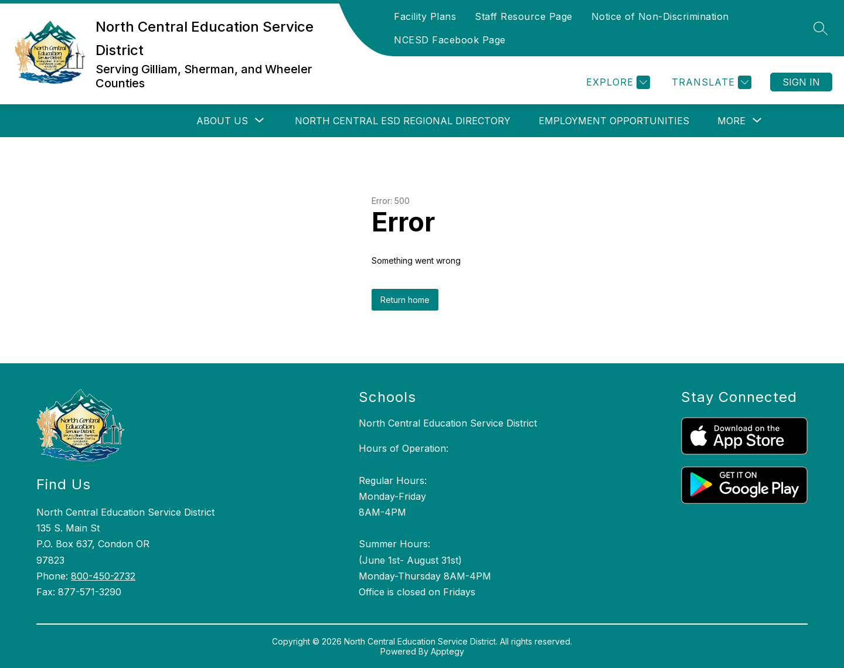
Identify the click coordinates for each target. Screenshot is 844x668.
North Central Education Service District (448, 423)
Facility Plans (425, 16)
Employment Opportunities (614, 121)
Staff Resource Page (524, 16)
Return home (405, 300)
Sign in (801, 82)
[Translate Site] (710, 82)
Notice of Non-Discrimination (660, 16)
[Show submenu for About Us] (222, 121)
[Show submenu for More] (731, 121)
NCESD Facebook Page (450, 40)
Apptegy (447, 651)
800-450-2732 (103, 576)
